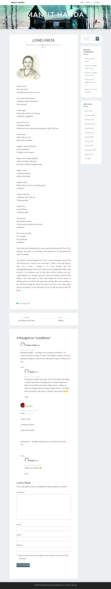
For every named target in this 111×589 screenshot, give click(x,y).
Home (81, 2)
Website (19, 545)
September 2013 (90, 150)
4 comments (56, 45)
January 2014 (89, 145)
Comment (21, 492)
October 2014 (89, 141)
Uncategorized (24, 303)
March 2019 (88, 111)
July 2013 (88, 159)
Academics (96, 2)
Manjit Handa (17, 2)
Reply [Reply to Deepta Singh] (22, 367)
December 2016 (90, 124)
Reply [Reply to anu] (22, 456)
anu (27, 406)
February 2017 (89, 120)
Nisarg (74, 585)
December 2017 (90, 115)
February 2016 (89, 128)
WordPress (60, 585)
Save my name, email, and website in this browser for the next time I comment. (44, 557)
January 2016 (89, 133)
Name (19, 524)
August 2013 (89, 154)
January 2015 (89, 137)
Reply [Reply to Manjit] (26, 397)
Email (19, 535)
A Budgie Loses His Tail (90, 82)
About (88, 2)
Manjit (46, 45)
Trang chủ (88, 80)
